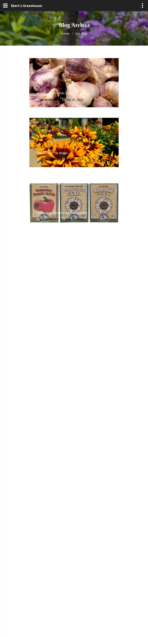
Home (65, 33)
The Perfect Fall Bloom (51, 153)
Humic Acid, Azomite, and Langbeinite (61, 213)
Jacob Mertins (49, 100)
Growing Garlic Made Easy (54, 93)
